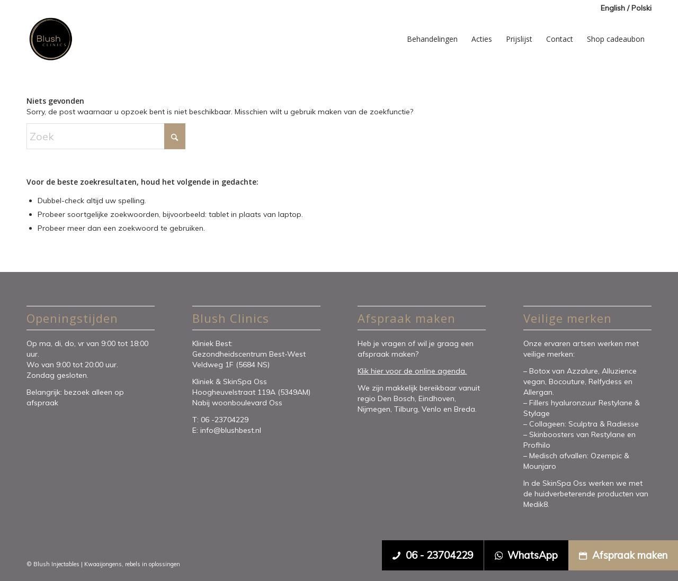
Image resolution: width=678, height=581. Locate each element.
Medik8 (535, 504)
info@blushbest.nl (230, 430)
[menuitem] (623, 8)
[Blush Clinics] (50, 39)
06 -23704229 (226, 419)
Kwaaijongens (103, 564)
